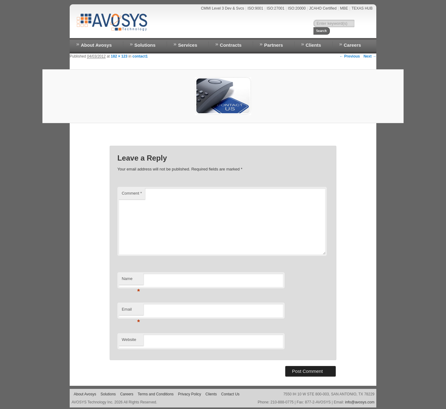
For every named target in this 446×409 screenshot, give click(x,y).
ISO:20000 (297, 8)
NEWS (265, 33)
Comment (132, 193)
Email (131, 311)
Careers (352, 45)
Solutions (144, 45)
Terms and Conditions (156, 394)
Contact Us (289, 33)
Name (131, 280)
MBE (344, 8)
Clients (313, 45)
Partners (273, 45)
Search (362, 23)
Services (187, 45)
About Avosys (96, 45)
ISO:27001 (275, 8)
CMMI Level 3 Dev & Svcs (222, 8)
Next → (370, 56)
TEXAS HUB (362, 8)
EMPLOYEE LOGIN (353, 33)
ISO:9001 (255, 8)
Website (129, 339)
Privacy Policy (189, 394)
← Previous (349, 56)
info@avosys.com (359, 402)
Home (248, 33)
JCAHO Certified (323, 8)
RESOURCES (319, 33)
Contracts (231, 45)
